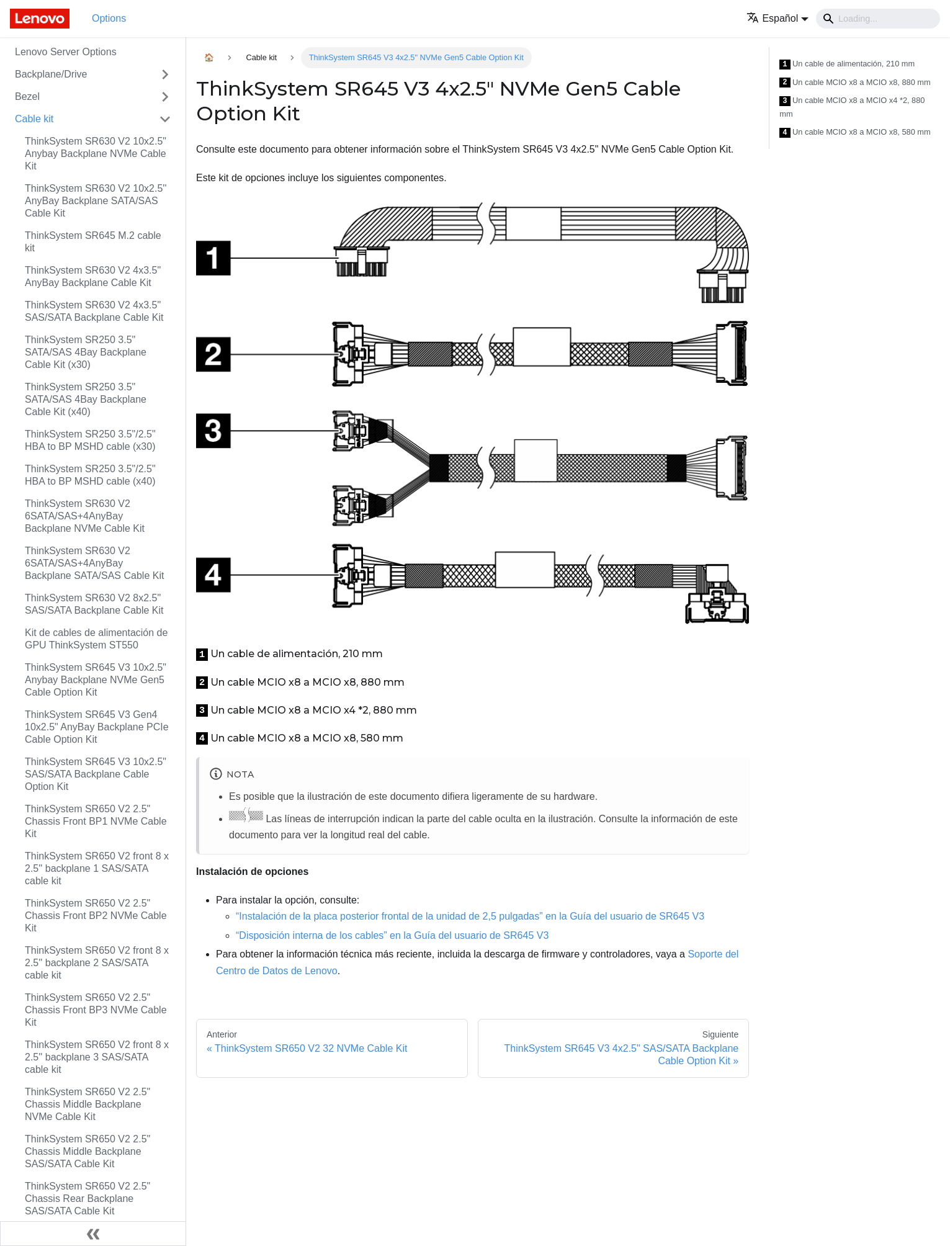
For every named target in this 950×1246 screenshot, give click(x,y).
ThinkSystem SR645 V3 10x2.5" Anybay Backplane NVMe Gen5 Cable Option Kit (95, 679)
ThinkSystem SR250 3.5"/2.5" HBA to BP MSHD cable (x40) (90, 475)
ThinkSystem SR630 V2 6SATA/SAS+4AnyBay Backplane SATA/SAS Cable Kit (94, 563)
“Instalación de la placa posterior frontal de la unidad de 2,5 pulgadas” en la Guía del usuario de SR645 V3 (470, 916)
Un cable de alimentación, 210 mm (847, 64)
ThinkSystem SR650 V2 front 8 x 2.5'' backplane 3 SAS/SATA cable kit (97, 1057)
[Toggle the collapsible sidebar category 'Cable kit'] (165, 119)
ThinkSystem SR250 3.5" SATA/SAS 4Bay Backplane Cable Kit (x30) (85, 352)
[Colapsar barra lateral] (93, 1233)
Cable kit (34, 119)
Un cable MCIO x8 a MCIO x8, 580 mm (854, 132)
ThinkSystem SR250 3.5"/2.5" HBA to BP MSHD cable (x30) (90, 440)
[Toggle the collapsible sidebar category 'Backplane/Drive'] (165, 74)
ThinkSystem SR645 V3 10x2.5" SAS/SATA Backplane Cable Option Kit (95, 774)
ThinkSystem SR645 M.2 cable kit (93, 241)
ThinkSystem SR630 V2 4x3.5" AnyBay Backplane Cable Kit (93, 276)
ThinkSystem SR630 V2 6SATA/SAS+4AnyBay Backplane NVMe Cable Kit (85, 516)
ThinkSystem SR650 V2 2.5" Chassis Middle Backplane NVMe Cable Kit (87, 1104)
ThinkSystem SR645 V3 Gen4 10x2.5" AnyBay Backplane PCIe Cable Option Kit (97, 727)
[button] (777, 18)
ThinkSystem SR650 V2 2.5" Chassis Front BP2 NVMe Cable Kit (96, 915)
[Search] (878, 19)
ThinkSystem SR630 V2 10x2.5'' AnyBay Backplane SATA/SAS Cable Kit (95, 200)
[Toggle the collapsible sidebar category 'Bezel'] (165, 97)
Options (109, 18)
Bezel (27, 96)
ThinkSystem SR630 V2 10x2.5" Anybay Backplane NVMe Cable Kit (95, 153)
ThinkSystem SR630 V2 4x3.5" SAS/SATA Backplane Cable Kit (94, 311)
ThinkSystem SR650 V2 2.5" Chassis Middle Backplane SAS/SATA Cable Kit (87, 1151)
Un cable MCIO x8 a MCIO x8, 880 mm (854, 83)
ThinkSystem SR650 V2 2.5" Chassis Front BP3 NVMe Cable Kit (96, 1010)
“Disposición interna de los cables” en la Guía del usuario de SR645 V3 (392, 935)
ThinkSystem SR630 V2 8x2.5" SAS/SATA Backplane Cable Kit (94, 604)
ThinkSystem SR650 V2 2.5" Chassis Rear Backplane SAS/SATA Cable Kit (87, 1198)
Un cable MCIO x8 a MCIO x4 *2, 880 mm (852, 107)
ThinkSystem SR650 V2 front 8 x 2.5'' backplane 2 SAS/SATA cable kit (97, 962)
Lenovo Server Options (66, 52)
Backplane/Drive (51, 74)
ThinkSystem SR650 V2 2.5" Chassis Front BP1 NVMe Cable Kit (96, 821)
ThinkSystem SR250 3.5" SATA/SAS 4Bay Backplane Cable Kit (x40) (85, 399)
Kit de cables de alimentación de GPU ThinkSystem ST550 (96, 638)
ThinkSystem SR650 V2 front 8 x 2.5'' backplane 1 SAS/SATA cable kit (97, 868)
